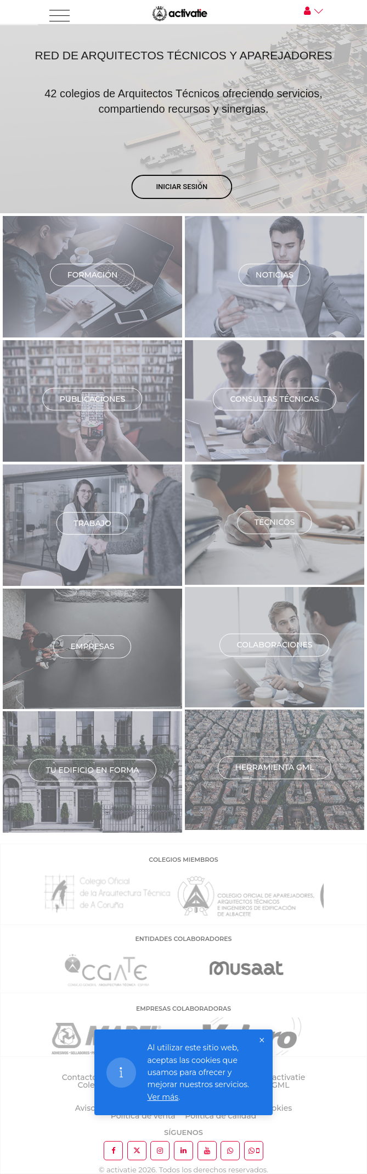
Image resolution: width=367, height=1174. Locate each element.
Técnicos (275, 522)
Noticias (274, 274)
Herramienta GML (274, 767)
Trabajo (92, 523)
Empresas (93, 646)
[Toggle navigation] (59, 16)
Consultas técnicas (274, 398)
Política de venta (143, 1116)
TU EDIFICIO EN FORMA (92, 769)
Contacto (80, 1077)
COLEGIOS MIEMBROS (183, 859)
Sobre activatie (276, 1077)
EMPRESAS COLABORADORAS (183, 1008)
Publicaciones (93, 398)
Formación (92, 274)
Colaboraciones (274, 645)
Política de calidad (220, 1116)
